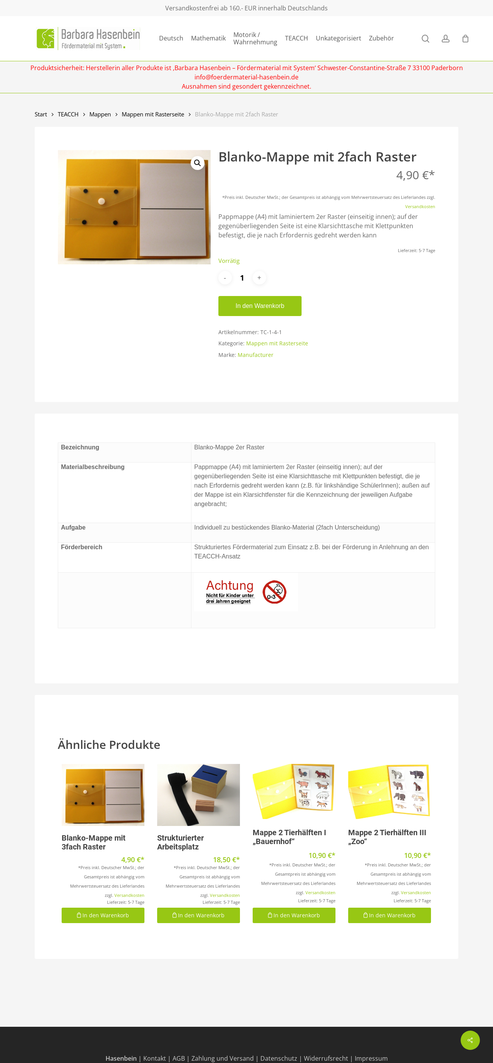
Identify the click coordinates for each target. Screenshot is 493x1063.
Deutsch (171, 38)
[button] (198, 163)
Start (41, 114)
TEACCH (296, 38)
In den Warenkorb (260, 306)
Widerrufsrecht (326, 1058)
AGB (179, 1058)
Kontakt (154, 1058)
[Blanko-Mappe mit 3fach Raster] (103, 795)
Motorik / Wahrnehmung (255, 38)
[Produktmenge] (242, 277)
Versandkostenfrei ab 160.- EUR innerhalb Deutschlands (246, 8)
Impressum (371, 1058)
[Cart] (465, 38)
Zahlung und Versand (222, 1058)
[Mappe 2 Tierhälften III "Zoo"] (389, 791)
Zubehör (381, 38)
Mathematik (208, 38)
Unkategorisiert (338, 38)
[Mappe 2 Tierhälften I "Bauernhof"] (294, 791)
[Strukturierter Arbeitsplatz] (198, 795)
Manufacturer (255, 354)
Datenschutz (278, 1058)
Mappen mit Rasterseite (153, 114)
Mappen (100, 114)
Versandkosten (420, 206)
